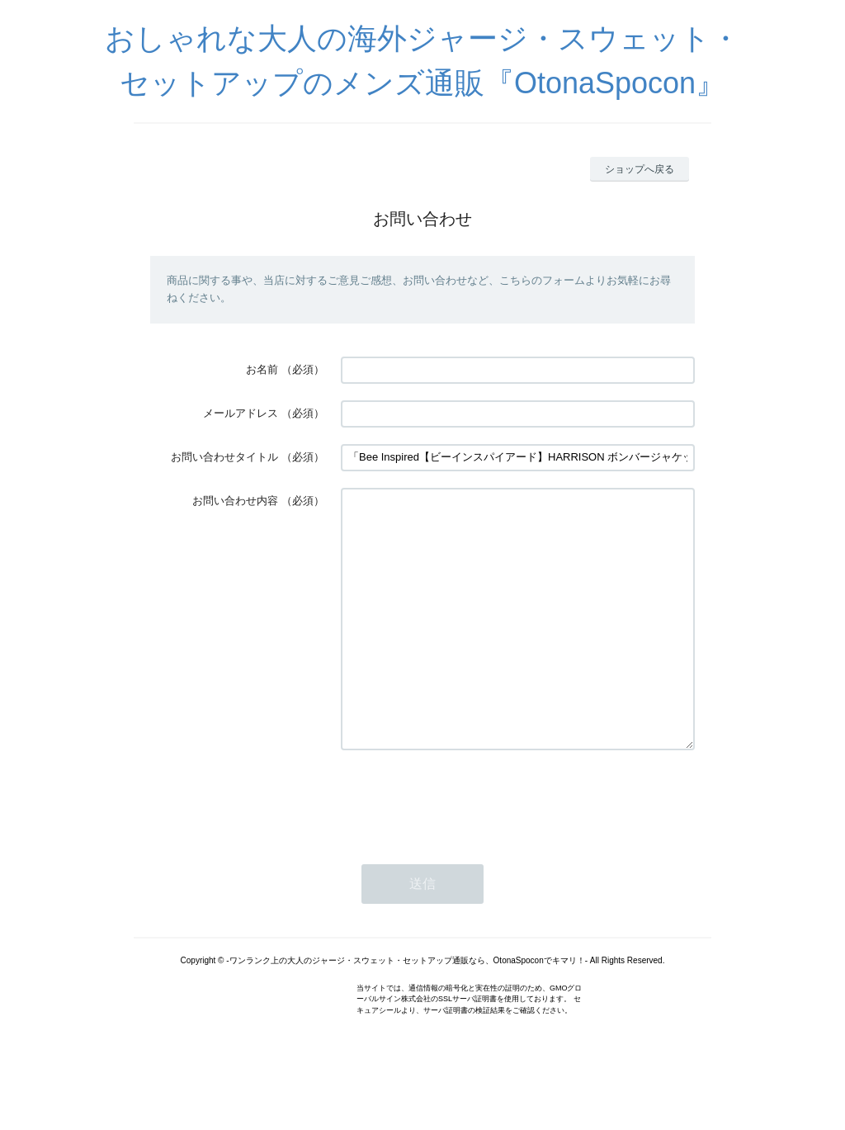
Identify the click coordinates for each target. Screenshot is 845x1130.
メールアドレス (240, 413)
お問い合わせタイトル (224, 457)
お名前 (262, 369)
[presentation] (466, 848)
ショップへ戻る (639, 169)
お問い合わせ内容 (235, 500)
